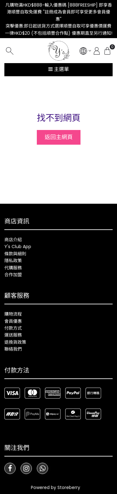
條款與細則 (15, 254)
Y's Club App (17, 246)
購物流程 (13, 314)
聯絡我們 (13, 349)
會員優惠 (13, 321)
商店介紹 (13, 240)
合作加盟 (13, 275)
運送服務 (13, 335)
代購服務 (13, 268)
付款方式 (13, 328)
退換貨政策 (15, 342)
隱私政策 (13, 260)
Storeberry (68, 487)
